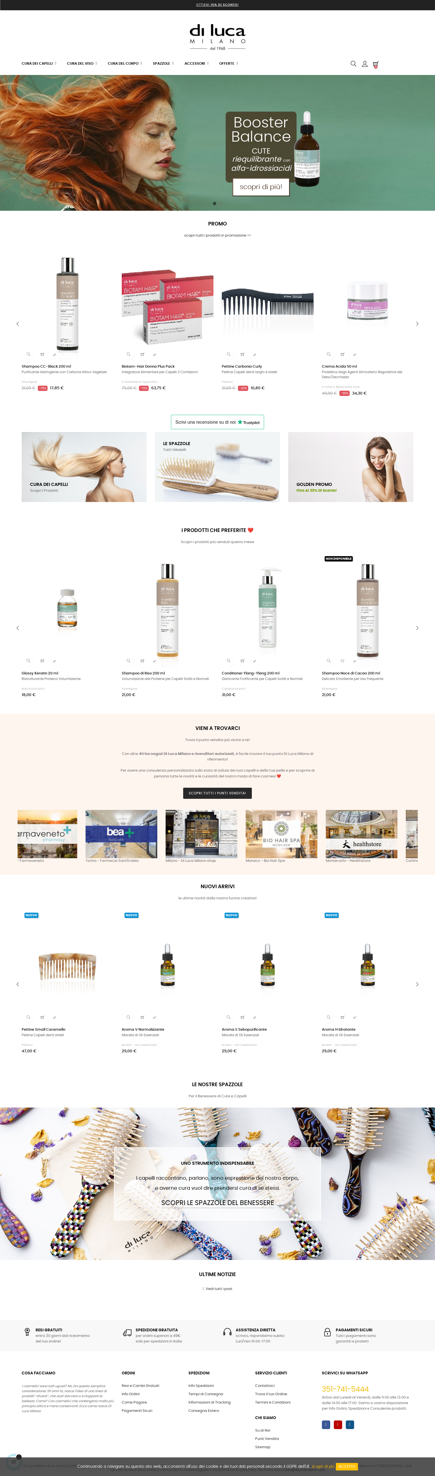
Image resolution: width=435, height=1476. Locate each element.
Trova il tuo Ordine (271, 1394)
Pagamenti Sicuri (137, 1411)
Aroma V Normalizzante (143, 1029)
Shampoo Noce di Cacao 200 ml (351, 673)
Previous (27, 836)
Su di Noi (262, 1430)
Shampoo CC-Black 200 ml (46, 366)
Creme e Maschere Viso (341, 387)
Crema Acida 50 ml (339, 366)
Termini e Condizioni (272, 1402)
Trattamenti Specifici (139, 382)
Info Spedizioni (201, 1386)
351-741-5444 (345, 1389)
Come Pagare (134, 1402)
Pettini (227, 382)
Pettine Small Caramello (43, 1029)
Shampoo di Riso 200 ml (143, 673)
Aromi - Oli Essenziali (139, 1045)
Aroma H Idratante (339, 1029)
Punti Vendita (267, 1439)
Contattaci (265, 1386)
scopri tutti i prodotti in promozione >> (217, 235)
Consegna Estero (203, 1411)
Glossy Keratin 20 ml (40, 673)
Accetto (347, 1467)
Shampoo (29, 382)
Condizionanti (234, 688)
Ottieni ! (217, 4)
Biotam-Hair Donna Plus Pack (148, 366)
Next (408, 836)
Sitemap (262, 1447)
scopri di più (323, 1467)
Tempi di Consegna (205, 1394)
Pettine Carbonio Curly (242, 366)
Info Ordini (131, 1394)
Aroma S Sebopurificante (244, 1029)
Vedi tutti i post (217, 1289)
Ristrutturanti (33, 688)
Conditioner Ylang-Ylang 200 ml (250, 673)
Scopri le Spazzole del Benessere (217, 1203)
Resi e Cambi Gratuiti (140, 1386)
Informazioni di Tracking (209, 1402)
